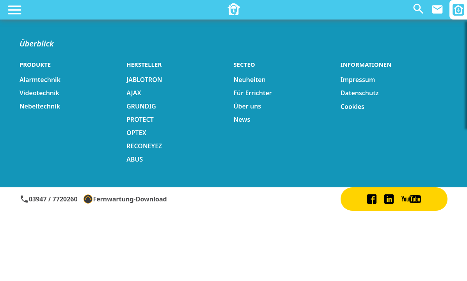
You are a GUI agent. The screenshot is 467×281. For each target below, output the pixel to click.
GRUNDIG (141, 106)
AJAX (133, 93)
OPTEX (136, 132)
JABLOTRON (144, 79)
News (242, 119)
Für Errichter (253, 93)
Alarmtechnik (40, 79)
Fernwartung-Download (125, 199)
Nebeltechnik (40, 106)
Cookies (352, 106)
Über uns (247, 106)
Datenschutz (360, 93)
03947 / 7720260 (49, 199)
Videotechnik (39, 93)
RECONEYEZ (144, 146)
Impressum (358, 79)
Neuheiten (250, 79)
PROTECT (140, 119)
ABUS (134, 159)
